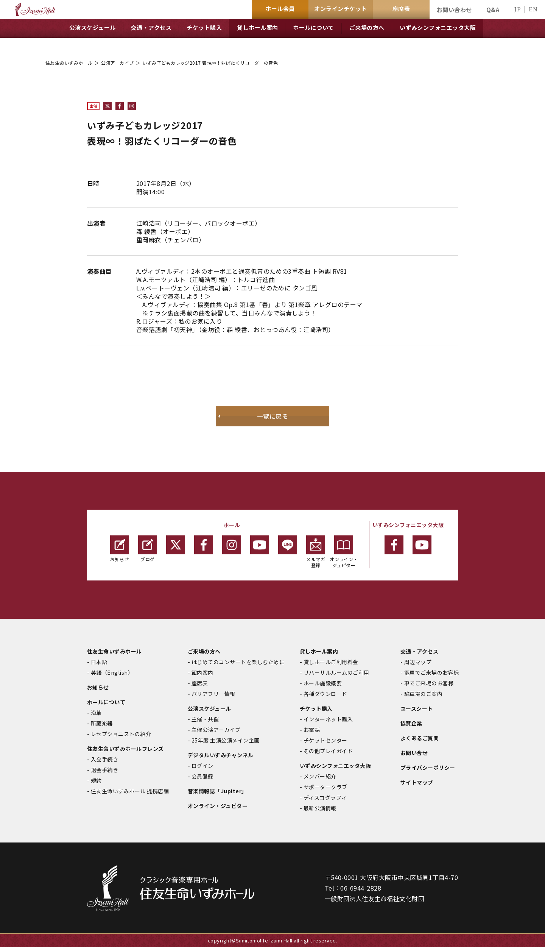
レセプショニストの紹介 (121, 734)
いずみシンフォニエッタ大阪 (335, 765)
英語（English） (112, 672)
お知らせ (119, 548)
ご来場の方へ (204, 651)
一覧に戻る (272, 416)
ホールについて (106, 702)
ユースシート (416, 708)
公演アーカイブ (117, 62)
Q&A (492, 10)
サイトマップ (416, 782)
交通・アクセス (419, 651)
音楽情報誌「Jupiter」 (217, 791)
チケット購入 (316, 708)
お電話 (312, 729)
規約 (96, 780)
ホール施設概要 (323, 683)
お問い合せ (414, 753)
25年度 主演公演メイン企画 (226, 740)
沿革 (96, 712)
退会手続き (104, 770)
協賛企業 (411, 723)
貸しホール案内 (319, 651)
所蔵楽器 (102, 723)
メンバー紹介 (320, 776)
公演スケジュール (209, 708)
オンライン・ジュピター (344, 551)
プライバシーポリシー (427, 767)
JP (517, 9)
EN (533, 9)
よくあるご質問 (419, 738)
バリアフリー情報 (213, 693)
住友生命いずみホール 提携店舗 (130, 791)
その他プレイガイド (328, 751)
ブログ (147, 548)
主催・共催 (205, 719)
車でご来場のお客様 (428, 683)
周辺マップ (417, 662)
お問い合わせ (454, 10)
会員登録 (202, 776)
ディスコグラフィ (325, 797)
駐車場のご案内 (423, 693)
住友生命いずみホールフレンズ (125, 748)
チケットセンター (325, 740)
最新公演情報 (320, 808)
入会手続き (104, 759)
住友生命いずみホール (69, 62)
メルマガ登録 (315, 551)
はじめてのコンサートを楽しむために (238, 662)
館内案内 (202, 672)
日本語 (99, 662)
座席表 (200, 683)
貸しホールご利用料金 (331, 662)
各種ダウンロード (325, 693)
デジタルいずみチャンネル (221, 755)
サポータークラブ (325, 787)
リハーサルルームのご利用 (336, 672)
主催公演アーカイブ (216, 729)
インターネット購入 (328, 719)
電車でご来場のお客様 (431, 672)
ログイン (202, 765)
